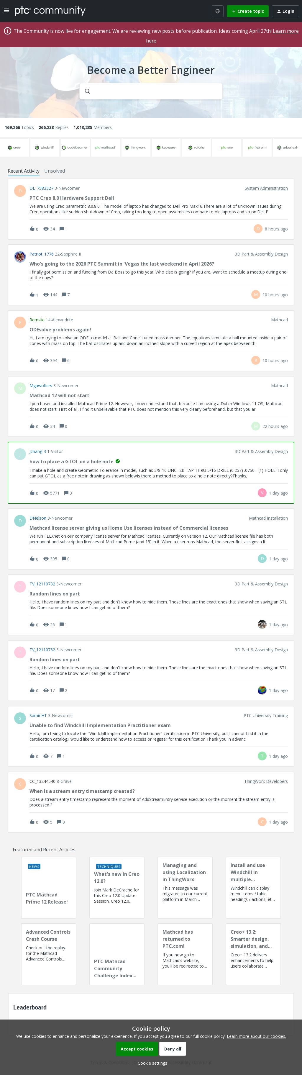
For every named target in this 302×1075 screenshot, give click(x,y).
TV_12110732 (42, 584)
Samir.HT (38, 716)
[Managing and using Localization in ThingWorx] (185, 888)
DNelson (37, 518)
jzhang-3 (37, 451)
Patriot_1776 (41, 254)
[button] (151, 1063)
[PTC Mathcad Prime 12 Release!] (48, 888)
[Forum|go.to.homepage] (50, 11)
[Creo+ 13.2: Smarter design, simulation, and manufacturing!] (253, 954)
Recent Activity (24, 171)
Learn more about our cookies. (256, 1036)
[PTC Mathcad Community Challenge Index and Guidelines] (117, 954)
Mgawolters (40, 386)
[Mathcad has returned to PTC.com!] (185, 954)
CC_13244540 (42, 781)
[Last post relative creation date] (276, 229)
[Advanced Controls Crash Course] (48, 954)
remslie (37, 320)
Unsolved (54, 171)
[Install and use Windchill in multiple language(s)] (253, 888)
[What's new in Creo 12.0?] (117, 888)
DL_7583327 (41, 188)
